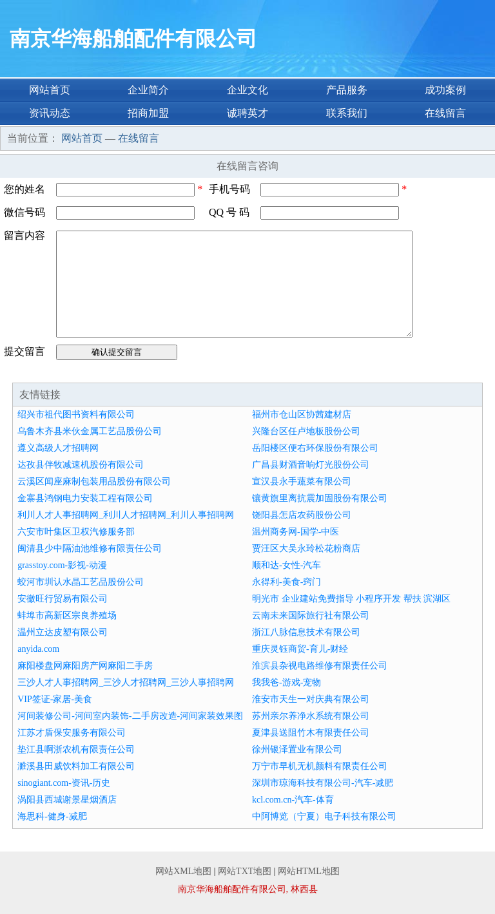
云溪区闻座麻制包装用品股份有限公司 (94, 481)
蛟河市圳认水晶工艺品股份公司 (80, 582)
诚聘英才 (247, 113)
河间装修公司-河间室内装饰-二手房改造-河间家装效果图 (130, 716)
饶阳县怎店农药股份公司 (301, 515)
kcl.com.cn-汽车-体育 (293, 800)
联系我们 (346, 113)
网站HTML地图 (309, 871)
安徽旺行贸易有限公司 (62, 599)
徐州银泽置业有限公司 (297, 749)
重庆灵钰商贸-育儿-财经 (300, 649)
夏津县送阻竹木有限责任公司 (310, 733)
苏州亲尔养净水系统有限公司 (310, 716)
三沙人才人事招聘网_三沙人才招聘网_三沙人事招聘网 (125, 682)
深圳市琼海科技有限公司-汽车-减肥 (322, 783)
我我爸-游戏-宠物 (286, 682)
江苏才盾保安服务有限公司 (71, 733)
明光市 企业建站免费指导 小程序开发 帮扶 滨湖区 (351, 599)
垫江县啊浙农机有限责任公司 (76, 749)
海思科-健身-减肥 (51, 816)
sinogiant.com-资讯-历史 (63, 783)
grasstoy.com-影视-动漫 (62, 565)
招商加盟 (148, 113)
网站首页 (49, 89)
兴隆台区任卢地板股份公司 (306, 431)
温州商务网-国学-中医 (295, 532)
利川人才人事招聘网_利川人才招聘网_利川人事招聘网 (125, 515)
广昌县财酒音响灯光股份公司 (310, 465)
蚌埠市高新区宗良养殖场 (67, 615)
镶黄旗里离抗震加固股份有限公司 (319, 498)
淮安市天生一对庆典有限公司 (310, 699)
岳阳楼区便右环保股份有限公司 (315, 448)
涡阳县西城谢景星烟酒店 (67, 800)
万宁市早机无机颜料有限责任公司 (319, 766)
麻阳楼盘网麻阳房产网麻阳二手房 (85, 666)
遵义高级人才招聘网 (58, 448)
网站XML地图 (183, 871)
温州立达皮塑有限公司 (62, 632)
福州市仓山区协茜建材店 (301, 414)
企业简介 (148, 89)
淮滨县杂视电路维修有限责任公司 (319, 666)
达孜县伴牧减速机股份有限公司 (80, 465)
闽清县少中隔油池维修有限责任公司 (89, 548)
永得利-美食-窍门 (286, 582)
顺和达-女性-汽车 (286, 565)
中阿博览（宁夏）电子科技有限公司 (324, 816)
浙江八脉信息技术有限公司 (306, 632)
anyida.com (38, 649)
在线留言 (445, 113)
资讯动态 (49, 113)
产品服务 (346, 89)
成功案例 (445, 89)
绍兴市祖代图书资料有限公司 (76, 414)
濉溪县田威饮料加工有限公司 (76, 766)
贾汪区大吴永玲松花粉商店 (306, 548)
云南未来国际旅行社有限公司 (310, 615)
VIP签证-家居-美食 (54, 699)
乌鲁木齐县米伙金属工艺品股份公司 (89, 431)
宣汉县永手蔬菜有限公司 (301, 481)
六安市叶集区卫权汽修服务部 (76, 532)
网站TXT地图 (244, 871)
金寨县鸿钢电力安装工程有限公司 (85, 498)
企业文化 (247, 89)
